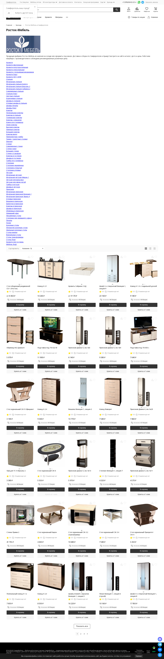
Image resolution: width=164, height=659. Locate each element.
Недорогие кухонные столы (17, 228)
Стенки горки (11, 149)
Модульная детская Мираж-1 (17, 177)
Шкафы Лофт (11, 108)
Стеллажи (10, 163)
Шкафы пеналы (12, 105)
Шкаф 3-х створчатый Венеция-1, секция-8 (143, 595)
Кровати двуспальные (14, 65)
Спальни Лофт (11, 94)
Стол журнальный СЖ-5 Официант (20, 409)
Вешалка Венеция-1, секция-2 (80, 409)
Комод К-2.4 (42, 409)
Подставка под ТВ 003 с (139, 348)
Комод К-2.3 (42, 594)
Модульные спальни (14, 82)
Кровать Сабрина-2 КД (77, 286)
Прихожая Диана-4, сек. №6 (79, 348)
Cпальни (9, 79)
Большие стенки (12, 151)
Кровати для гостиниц (14, 242)
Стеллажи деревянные (15, 165)
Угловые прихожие (13, 199)
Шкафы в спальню (13, 101)
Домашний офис (12, 213)
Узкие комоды (11, 125)
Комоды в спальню (13, 115)
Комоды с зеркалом (14, 120)
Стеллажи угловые (13, 170)
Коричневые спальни (14, 98)
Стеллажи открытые (14, 168)
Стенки (9, 144)
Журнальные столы (13, 235)
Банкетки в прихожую (14, 204)
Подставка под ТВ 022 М (47, 348)
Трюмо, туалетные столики (16, 139)
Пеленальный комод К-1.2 (17, 594)
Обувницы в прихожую (15, 211)
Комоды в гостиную (14, 156)
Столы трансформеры (14, 237)
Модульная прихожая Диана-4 (18, 196)
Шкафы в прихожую (14, 208)
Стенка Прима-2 (13, 532)
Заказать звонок (151, 2)
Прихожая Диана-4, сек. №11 (141, 471)
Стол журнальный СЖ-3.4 (109, 532)
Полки (8, 223)
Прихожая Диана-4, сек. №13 (79, 471)
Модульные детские (14, 175)
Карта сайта (148, 651)
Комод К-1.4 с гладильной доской (143, 286)
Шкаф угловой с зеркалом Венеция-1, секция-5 (78, 595)
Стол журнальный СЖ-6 (46, 471)
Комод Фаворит (105, 409)
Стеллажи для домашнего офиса (19, 218)
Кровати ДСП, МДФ (13, 77)
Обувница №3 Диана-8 (15, 348)
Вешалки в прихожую (14, 201)
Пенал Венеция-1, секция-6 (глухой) (110, 595)
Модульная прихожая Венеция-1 (19, 194)
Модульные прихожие (14, 192)
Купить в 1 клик (20, 310)
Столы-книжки (11, 232)
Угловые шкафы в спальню (16, 103)
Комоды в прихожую (14, 206)
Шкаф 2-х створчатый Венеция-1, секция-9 (112, 287)
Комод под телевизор (14, 122)
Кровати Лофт (11, 74)
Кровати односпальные (15, 70)
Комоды (9, 110)
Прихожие (10, 189)
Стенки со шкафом (13, 153)
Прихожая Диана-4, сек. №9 (110, 348)
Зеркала (9, 141)
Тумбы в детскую (12, 184)
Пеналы (9, 220)
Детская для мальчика (15, 180)
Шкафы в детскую (13, 187)
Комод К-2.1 (42, 286)
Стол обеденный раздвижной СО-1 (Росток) (18, 287)
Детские (9, 172)
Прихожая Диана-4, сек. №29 (141, 409)
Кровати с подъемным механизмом (20, 72)
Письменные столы (13, 216)
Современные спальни (15, 91)
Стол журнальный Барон (47, 532)
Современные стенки (14, 146)
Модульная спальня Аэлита (17, 84)
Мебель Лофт (11, 244)
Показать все (82, 626)
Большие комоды (13, 132)
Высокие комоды (12, 127)
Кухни (39, 17)
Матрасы (58, 17)
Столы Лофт (11, 239)
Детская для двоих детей (16, 182)
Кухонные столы (12, 225)
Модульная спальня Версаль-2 (18, 86)
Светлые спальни (13, 96)
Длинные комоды (12, 129)
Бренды (19, 25)
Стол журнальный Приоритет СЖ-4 (141, 533)
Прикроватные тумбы (14, 137)
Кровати (48, 17)
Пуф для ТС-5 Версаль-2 (16, 471)
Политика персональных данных (139, 651)
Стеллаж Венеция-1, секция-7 (111, 471)
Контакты (78, 2)
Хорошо (139, 656)
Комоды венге (11, 134)
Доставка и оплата (66, 2)
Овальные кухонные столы (16, 230)
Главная (9, 25)
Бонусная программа (91, 2)
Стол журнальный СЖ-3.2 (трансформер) (78, 533)
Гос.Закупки (24, 2)
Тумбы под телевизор (14, 161)
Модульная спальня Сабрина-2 (18, 89)
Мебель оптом (35, 2)
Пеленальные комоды (14, 113)
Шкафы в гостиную (13, 158)
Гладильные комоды (14, 117)
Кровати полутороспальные (17, 67)
